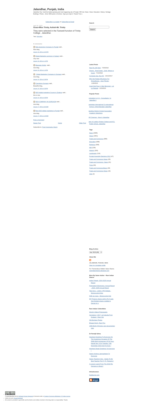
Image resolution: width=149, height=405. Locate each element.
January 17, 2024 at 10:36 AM (40, 106)
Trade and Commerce (96, 139)
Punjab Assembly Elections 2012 (100, 156)
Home (60, 123)
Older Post (82, 123)
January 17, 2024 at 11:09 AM (40, 116)
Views (91, 136)
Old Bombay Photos (95, 320)
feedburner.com (94, 375)
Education (39, 36)
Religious (92, 145)
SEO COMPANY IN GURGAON (46, 102)
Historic (91, 150)
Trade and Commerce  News (98, 162)
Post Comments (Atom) (50, 127)
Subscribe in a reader (53, 22)
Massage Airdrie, (41, 65)
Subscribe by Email (68, 22)
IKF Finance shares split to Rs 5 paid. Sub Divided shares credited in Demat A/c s (101, 301)
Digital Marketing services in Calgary (47, 56)
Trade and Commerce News (98, 168)
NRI (90, 147)
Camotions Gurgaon (42, 83)
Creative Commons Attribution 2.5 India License (57, 396)
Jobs (90, 174)
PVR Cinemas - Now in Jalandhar (98, 117)
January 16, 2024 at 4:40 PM (40, 97)
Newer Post (37, 123)
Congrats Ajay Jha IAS (96, 76)
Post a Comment (38, 120)
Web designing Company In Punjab (47, 47)
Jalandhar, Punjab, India (48, 9)
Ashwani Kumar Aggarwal (26, 396)
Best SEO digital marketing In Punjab (48, 111)
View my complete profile (97, 265)
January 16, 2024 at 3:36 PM (40, 79)
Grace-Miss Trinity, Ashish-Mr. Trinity (49, 27)
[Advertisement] (59, 132)
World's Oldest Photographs (98, 312)
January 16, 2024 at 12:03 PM (40, 52)
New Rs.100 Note (95, 68)
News (91, 133)
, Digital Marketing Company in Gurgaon (49, 74)
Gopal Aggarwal (18, 398)
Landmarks (92, 153)
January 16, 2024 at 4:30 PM (40, 88)
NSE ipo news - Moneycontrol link (100, 296)
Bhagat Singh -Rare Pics (97, 323)
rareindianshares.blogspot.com (99, 271)
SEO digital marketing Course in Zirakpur (49, 92)
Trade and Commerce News (98, 159)
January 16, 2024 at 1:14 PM (40, 61)
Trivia (91, 165)
